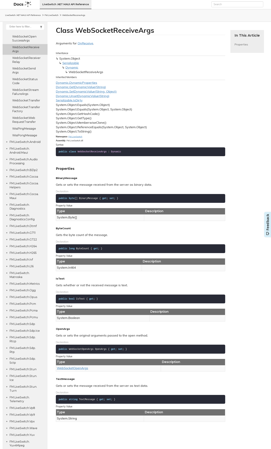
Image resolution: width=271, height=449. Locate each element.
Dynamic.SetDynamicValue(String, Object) (86, 91)
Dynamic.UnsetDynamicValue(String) (82, 96)
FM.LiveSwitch (51, 15)
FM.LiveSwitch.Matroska (20, 275)
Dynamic (72, 67)
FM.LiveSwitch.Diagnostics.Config (22, 217)
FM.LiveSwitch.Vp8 (22, 408)
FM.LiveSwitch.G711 (23, 232)
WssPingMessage (24, 128)
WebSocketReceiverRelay (26, 60)
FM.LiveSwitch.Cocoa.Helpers (24, 185)
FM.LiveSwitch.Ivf (21, 259)
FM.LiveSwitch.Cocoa (24, 176)
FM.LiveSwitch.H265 (23, 252)
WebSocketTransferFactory (26, 109)
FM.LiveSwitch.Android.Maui (20, 150)
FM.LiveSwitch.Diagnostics (20, 206)
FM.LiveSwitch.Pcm (23, 303)
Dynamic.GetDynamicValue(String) (81, 87)
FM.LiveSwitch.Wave (23, 428)
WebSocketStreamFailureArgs (25, 92)
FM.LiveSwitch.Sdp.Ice (25, 330)
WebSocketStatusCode (25, 81)
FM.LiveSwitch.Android (25, 142)
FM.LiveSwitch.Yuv (22, 435)
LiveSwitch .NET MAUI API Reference (65, 4)
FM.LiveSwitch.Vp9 (22, 414)
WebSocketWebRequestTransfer (24, 120)
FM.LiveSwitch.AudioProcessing (24, 161)
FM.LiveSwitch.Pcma (24, 310)
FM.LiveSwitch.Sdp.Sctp (23, 360)
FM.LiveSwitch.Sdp (22, 324)
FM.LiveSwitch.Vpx (22, 421)
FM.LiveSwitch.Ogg (23, 290)
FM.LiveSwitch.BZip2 (24, 170)
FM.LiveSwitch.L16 (22, 266)
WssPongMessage (24, 135)
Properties (241, 46)
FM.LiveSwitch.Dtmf (23, 226)
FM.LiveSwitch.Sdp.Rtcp (23, 339)
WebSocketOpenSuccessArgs (24, 38)
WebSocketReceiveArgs (73, 15)
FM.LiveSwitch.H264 (23, 246)
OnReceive (85, 43)
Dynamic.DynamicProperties (76, 83)
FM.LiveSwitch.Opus (23, 297)
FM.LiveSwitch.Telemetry (20, 399)
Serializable (70, 63)
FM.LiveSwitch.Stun (23, 369)
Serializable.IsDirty (69, 100)
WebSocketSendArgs (24, 70)
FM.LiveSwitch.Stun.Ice (23, 378)
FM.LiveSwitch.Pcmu (24, 317)
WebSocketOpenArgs (72, 368)
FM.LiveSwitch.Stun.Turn (23, 388)
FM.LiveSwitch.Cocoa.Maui (24, 196)
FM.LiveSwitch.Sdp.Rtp (23, 350)
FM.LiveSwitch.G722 (23, 239)
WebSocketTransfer (26, 100)
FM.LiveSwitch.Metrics (25, 283)
